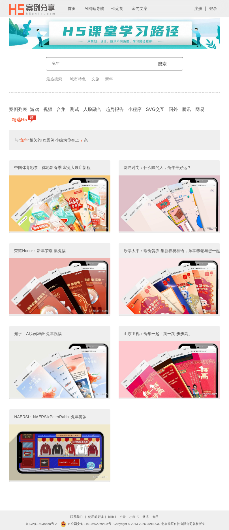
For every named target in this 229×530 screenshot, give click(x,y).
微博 (145, 516)
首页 (72, 8)
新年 (109, 79)
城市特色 (78, 79)
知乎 (156, 516)
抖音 (122, 516)
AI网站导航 (94, 8)
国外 (173, 109)
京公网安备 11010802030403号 (86, 523)
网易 (199, 109)
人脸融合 (92, 109)
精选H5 (20, 119)
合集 (61, 109)
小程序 (135, 109)
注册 (198, 8)
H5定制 (116, 8)
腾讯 (186, 109)
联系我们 (76, 516)
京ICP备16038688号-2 (41, 523)
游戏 (34, 109)
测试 (74, 109)
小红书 (134, 516)
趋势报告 (115, 109)
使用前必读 (96, 516)
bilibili (112, 516)
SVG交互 (155, 109)
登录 (213, 8)
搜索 (162, 63)
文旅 (95, 79)
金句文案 (139, 8)
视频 (47, 109)
